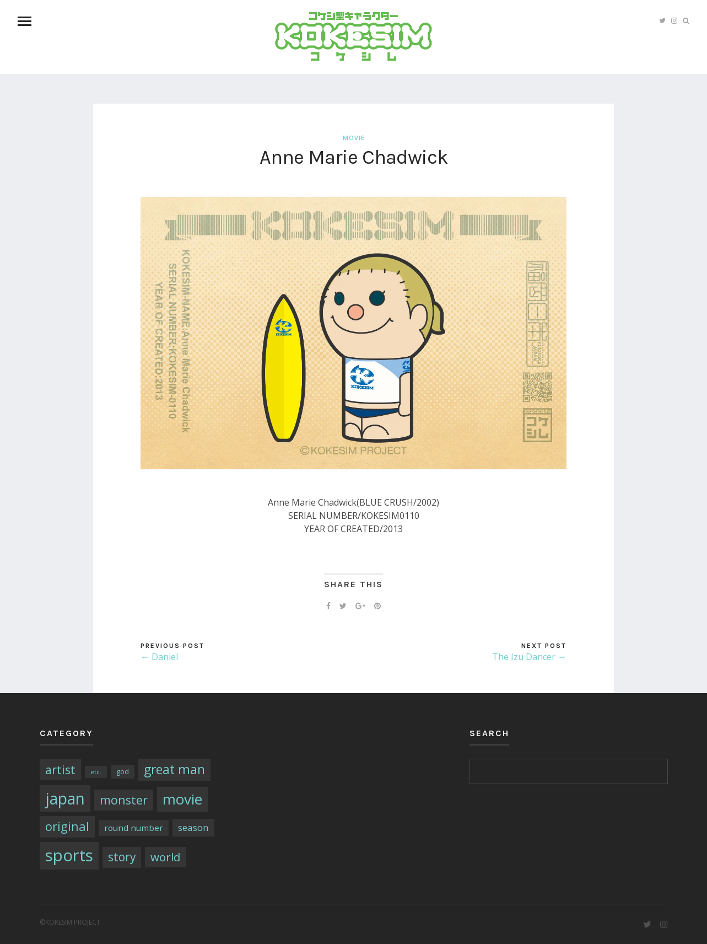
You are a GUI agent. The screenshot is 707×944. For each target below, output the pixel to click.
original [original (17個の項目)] (67, 826)
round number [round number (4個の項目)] (133, 827)
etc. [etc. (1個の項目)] (95, 772)
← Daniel (159, 657)
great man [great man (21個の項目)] (174, 769)
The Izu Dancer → (529, 657)
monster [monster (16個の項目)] (124, 800)
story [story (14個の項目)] (122, 857)
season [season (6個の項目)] (193, 827)
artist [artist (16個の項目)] (60, 769)
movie (354, 137)
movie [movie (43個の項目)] (182, 799)
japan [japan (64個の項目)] (65, 798)
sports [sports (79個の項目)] (69, 855)
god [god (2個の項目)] (122, 771)
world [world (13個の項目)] (165, 857)
